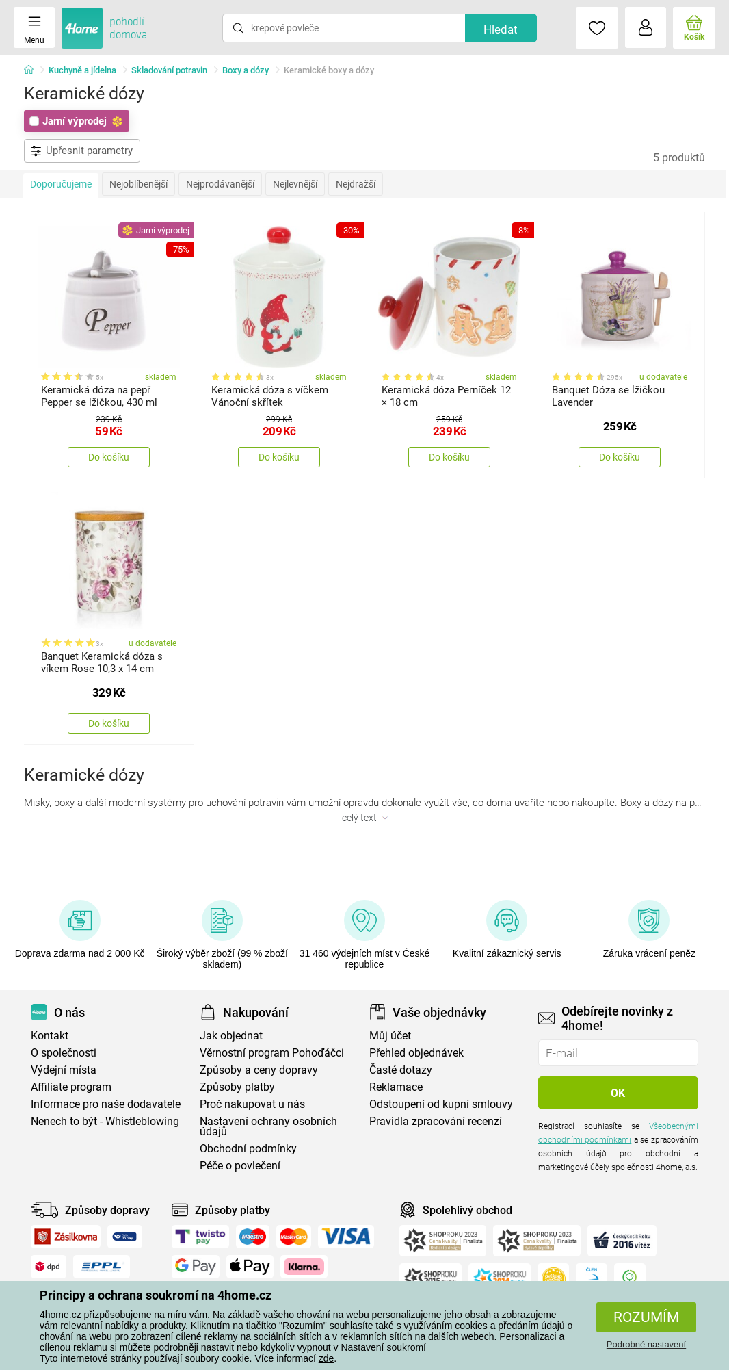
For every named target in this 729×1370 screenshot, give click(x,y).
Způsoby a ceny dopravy (259, 1070)
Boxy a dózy (245, 70)
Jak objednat (231, 1036)
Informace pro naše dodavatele (106, 1104)
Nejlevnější (295, 184)
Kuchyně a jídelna (82, 70)
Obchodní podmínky (248, 1148)
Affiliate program (71, 1087)
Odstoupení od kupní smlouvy (441, 1104)
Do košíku (108, 457)
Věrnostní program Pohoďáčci (272, 1053)
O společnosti (63, 1053)
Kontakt (49, 1036)
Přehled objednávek (416, 1053)
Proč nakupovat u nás (252, 1104)
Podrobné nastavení (646, 1344)
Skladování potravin (169, 70)
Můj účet (390, 1036)
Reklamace (396, 1087)
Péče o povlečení (240, 1166)
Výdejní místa (63, 1070)
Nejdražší (355, 184)
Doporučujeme (61, 184)
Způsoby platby (237, 1087)
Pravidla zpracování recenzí (435, 1121)
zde (326, 1358)
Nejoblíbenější (138, 184)
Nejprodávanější (220, 184)
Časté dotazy (400, 1070)
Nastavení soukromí (383, 1347)
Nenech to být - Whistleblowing (105, 1121)
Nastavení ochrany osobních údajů (268, 1126)
